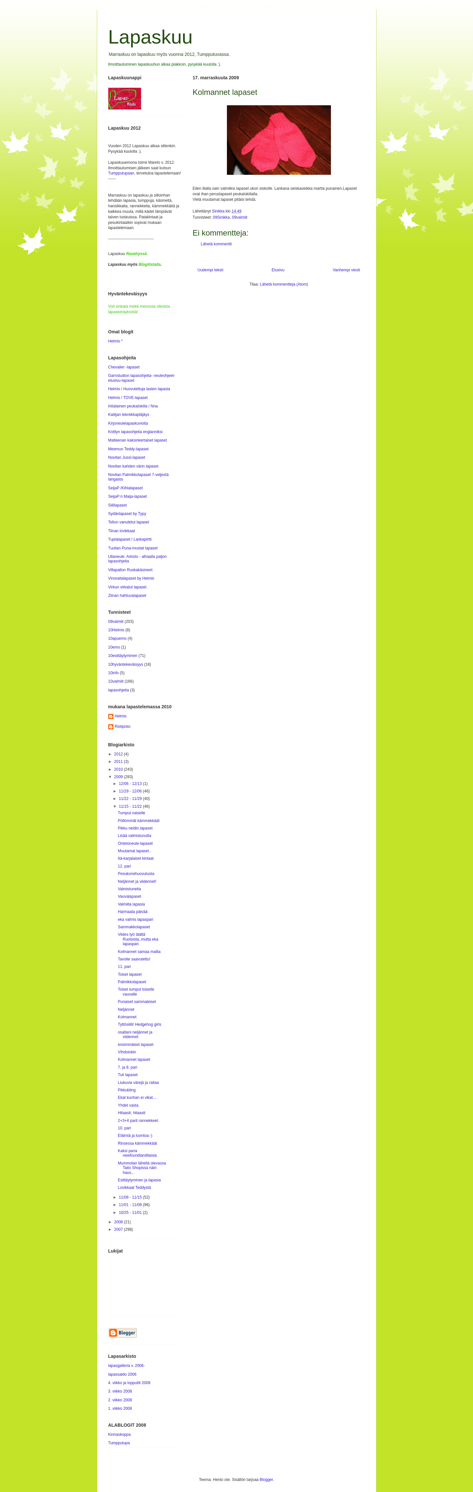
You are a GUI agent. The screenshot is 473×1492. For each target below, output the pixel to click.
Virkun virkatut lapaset (127, 587)
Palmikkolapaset (132, 982)
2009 (119, 777)
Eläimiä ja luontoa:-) (135, 1135)
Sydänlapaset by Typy (127, 513)
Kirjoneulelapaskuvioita (128, 423)
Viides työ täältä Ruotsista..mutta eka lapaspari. (138, 939)
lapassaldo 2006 (122, 1374)
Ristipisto (123, 726)
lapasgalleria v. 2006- (126, 1365)
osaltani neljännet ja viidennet (135, 1034)
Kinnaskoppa (119, 1434)
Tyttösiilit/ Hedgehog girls (139, 1024)
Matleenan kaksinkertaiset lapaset (137, 440)
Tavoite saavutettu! (134, 959)
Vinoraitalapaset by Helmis (131, 578)
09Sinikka (221, 217)
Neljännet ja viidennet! (137, 881)
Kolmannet (127, 1017)
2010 (119, 769)
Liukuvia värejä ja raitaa (138, 1082)
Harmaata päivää (132, 911)
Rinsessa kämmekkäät (137, 1143)
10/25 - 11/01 (131, 1212)
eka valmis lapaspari (135, 919)
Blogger (266, 1479)
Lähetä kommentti (216, 244)
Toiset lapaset (129, 974)
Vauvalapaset (129, 896)
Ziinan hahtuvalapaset (127, 595)
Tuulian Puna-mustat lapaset (133, 548)
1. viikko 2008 (120, 1408)
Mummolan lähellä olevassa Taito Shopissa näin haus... (142, 1168)
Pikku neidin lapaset (135, 828)
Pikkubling (127, 1090)
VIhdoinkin (127, 1052)
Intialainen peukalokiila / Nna (133, 406)
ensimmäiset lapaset (135, 1044)
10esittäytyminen (123, 655)
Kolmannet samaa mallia (139, 951)
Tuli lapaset (128, 1075)
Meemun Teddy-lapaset (128, 449)
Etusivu (278, 270)
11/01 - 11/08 (131, 1205)
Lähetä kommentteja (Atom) (284, 284)
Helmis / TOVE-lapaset (128, 397)
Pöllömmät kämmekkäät (138, 820)
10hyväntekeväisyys (125, 664)
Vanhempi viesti (346, 270)
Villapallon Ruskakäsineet (130, 570)
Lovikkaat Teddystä (134, 1187)
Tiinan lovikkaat (121, 531)
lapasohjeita (118, 690)
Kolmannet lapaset (134, 1059)
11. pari (124, 966)
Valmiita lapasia (131, 904)
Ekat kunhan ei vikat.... (137, 1097)
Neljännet (126, 1009)
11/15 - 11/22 (131, 806)
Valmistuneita (129, 889)
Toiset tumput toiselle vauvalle (136, 991)
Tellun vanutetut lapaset (128, 522)
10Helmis (116, 630)
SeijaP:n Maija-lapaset (127, 496)
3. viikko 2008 (120, 1391)
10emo (114, 647)
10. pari (124, 1128)
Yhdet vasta (128, 1105)
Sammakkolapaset (134, 927)
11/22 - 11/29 (131, 798)
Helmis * (115, 341)
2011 (119, 761)
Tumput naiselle (131, 813)
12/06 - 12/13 (131, 783)
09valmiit (239, 217)
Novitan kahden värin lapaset (133, 466)
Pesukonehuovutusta (136, 873)
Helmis (121, 716)
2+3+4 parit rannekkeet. (138, 1120)
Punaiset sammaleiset (137, 1001)
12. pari (124, 866)
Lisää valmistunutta (134, 835)
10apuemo (117, 638)
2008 (119, 1222)
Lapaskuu (150, 37)
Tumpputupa (119, 1443)
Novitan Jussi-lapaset (126, 457)
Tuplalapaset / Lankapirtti (130, 539)
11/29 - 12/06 (131, 791)
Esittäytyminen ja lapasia (139, 1180)
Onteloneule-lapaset (135, 843)
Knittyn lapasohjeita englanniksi (135, 432)
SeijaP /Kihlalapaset (125, 488)
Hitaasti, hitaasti (131, 1113)
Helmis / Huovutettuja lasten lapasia (139, 389)
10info (113, 673)
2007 (119, 1229)
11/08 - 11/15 (131, 1197)
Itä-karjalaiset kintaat (135, 858)
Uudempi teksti (210, 270)
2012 (119, 754)
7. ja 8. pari (127, 1067)
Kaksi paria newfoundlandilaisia (137, 1153)
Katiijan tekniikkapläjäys (129, 414)
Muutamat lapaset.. (134, 851)
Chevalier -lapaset (124, 367)
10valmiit (116, 681)
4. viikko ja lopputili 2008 (129, 1383)
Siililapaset (117, 505)
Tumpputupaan (121, 173)
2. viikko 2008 (120, 1400)
